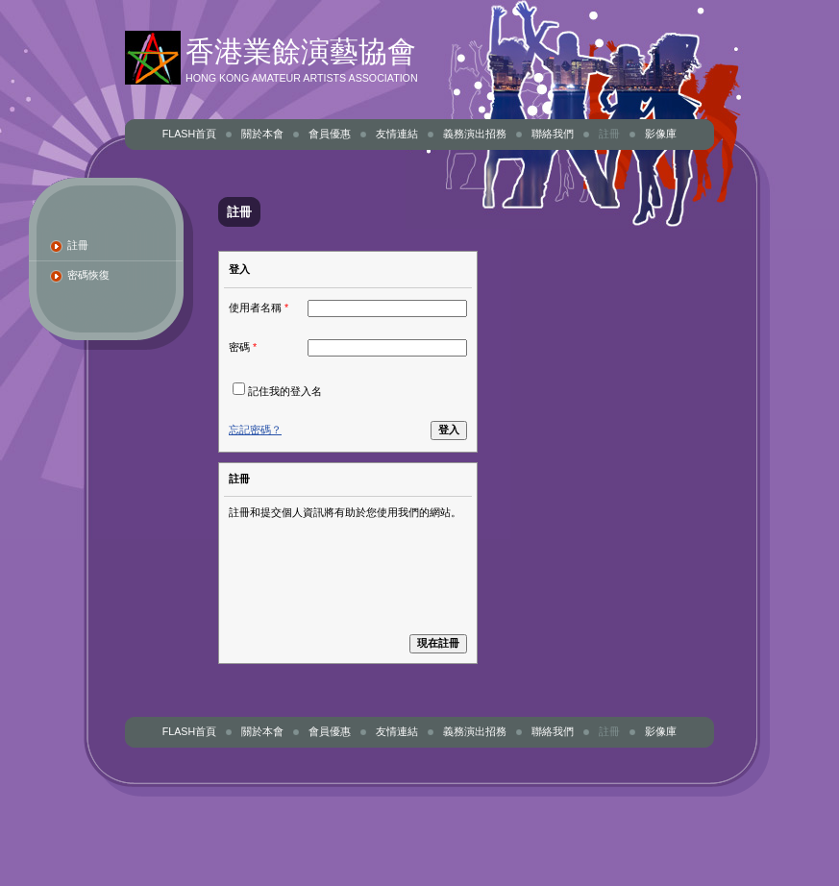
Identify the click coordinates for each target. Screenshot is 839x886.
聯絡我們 (552, 133)
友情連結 (397, 133)
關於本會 (262, 133)
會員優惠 (329, 133)
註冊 (609, 133)
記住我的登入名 (285, 391)
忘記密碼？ (255, 429)
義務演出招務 (474, 133)
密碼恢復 (88, 275)
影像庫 (661, 133)
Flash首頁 (189, 133)
